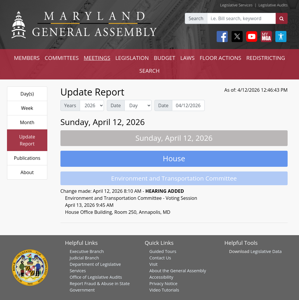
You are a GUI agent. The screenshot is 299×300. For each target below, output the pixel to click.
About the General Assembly (178, 270)
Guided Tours (163, 251)
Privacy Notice (164, 283)
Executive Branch (87, 251)
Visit (154, 264)
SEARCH (149, 70)
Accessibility (161, 277)
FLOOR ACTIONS (220, 57)
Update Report (27, 140)
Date (116, 105)
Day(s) (27, 94)
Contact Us (160, 258)
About (27, 172)
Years (70, 105)
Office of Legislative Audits (96, 277)
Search (196, 18)
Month (27, 122)
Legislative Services (236, 5)
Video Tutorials (164, 290)
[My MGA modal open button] (265, 36)
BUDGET (164, 57)
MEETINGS (97, 57)
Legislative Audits (273, 5)
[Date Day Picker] (188, 105)
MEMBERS (27, 57)
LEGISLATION (132, 57)
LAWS (187, 57)
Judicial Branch (84, 258)
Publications (27, 158)
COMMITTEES (62, 57)
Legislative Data (266, 251)
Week (27, 108)
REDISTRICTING (265, 57)
